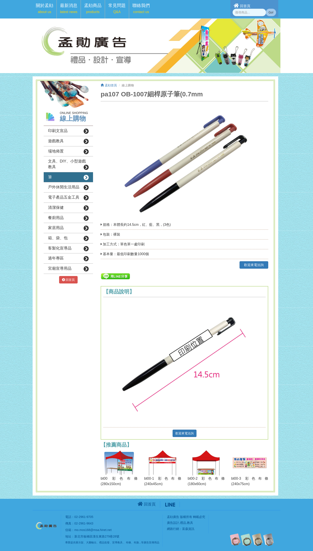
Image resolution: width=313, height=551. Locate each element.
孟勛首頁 (109, 85)
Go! (270, 12)
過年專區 (68, 258)
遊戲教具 (68, 141)
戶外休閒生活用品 (68, 187)
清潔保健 (68, 208)
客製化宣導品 (68, 248)
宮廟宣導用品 (68, 268)
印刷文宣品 (68, 131)
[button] (45, 9)
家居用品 (68, 228)
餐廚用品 (68, 218)
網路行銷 (173, 529)
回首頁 (242, 5)
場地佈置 (68, 151)
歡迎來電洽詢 (254, 265)
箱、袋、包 (68, 238)
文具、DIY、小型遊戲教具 (68, 164)
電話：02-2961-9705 (79, 517)
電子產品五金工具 (68, 197)
